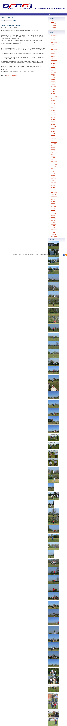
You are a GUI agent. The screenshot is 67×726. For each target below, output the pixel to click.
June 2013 (53, 147)
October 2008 (53, 206)
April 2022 (53, 65)
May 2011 (53, 171)
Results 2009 (53, 27)
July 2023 (53, 53)
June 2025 (53, 39)
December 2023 (54, 49)
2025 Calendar (10, 14)
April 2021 (53, 77)
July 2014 (53, 128)
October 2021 (53, 68)
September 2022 (54, 60)
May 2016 (53, 110)
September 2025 (54, 35)
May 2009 (53, 201)
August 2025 (53, 37)
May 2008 (53, 210)
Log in (48, 254)
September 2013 (54, 142)
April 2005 (53, 227)
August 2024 (53, 47)
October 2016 (53, 103)
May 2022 (53, 63)
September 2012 (54, 152)
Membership (47, 14)
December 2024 (54, 42)
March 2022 (53, 67)
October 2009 (53, 194)
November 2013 (54, 138)
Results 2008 (53, 25)
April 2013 (53, 149)
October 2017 (53, 95)
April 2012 (53, 157)
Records (23, 14)
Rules (17, 14)
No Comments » (13, 75)
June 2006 (53, 220)
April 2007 (53, 217)
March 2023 (53, 56)
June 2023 (53, 54)
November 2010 (54, 178)
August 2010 (53, 182)
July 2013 (53, 145)
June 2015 (53, 117)
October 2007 (53, 211)
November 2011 (54, 161)
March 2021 (53, 79)
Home (3, 14)
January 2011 (53, 176)
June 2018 (53, 89)
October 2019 (53, 84)
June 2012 (53, 156)
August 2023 (53, 51)
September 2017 (54, 96)
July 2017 (53, 98)
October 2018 (53, 86)
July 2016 (53, 107)
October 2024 (53, 44)
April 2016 (53, 112)
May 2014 (53, 131)
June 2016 (53, 108)
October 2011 (53, 163)
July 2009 (53, 197)
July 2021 (53, 74)
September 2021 (54, 70)
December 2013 (54, 136)
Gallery (59, 14)
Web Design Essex (31, 254)
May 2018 (53, 91)
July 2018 (53, 88)
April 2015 (53, 121)
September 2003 (54, 236)
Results (29, 14)
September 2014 (54, 124)
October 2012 (53, 150)
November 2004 (54, 229)
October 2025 (53, 33)
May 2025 (53, 40)
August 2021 (53, 72)
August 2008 (53, 208)
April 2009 (53, 203)
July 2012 (53, 154)
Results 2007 (53, 23)
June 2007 (53, 215)
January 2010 (53, 190)
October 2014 (53, 122)
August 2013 (53, 143)
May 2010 (53, 187)
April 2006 (53, 222)
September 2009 (54, 196)
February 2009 (54, 204)
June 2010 (53, 185)
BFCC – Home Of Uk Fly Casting (30, 7)
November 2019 (54, 82)
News (35, 14)
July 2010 (53, 183)
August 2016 (53, 105)
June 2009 (53, 199)
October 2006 (53, 218)
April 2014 (53, 133)
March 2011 (53, 175)
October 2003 (53, 234)
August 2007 (53, 213)
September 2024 (54, 46)
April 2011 (53, 173)
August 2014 (53, 126)
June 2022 (53, 61)
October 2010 (53, 180)
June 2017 (53, 100)
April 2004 (53, 232)
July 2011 (53, 168)
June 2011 (53, 169)
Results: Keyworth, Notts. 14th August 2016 (12, 25)
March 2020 (53, 81)
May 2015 (53, 119)
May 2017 (53, 101)
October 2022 (53, 58)
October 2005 (53, 224)
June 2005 (53, 225)
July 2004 (53, 231)
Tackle (54, 14)
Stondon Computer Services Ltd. (41, 254)
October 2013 (53, 140)
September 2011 (54, 164)
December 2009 (54, 192)
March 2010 (53, 189)
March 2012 (53, 159)
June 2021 (53, 75)
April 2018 (53, 93)
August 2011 (53, 166)
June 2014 (53, 129)
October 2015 (53, 114)
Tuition (40, 14)
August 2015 (53, 115)
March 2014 (53, 135)
